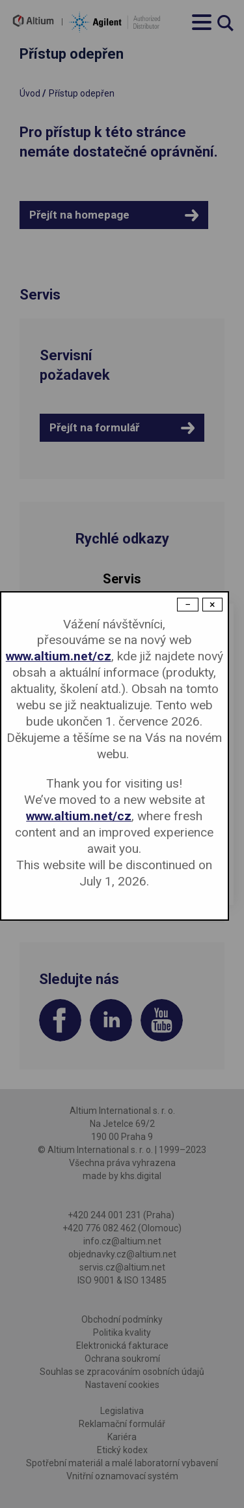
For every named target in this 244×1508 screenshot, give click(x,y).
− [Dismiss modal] (188, 604)
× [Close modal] (212, 604)
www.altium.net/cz (58, 656)
